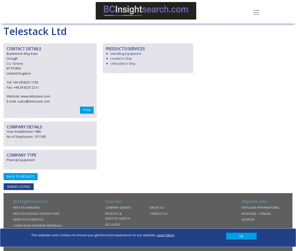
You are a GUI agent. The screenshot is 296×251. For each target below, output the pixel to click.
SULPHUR (248, 219)
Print (86, 110)
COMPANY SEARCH (118, 207)
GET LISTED (112, 224)
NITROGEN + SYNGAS (256, 213)
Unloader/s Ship (123, 63)
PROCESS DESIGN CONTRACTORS (36, 213)
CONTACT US (158, 213)
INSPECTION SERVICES (28, 219)
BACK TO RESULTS (20, 176)
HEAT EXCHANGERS (26, 207)
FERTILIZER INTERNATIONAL (260, 207)
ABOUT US (157, 207)
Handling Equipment (125, 53)
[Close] (241, 236)
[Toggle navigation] (256, 12)
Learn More (165, 235)
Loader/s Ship (121, 58)
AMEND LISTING (18, 186)
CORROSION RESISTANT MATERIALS (37, 225)
